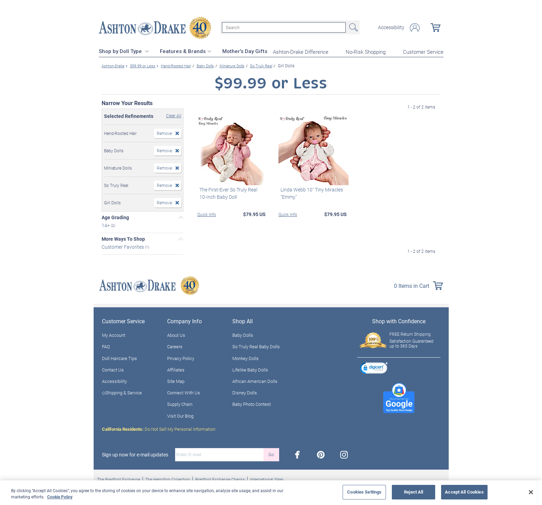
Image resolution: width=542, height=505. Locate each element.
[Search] (284, 27)
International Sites (266, 478)
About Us (176, 334)
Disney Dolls (244, 391)
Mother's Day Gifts (244, 50)
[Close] (531, 492)
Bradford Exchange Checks (220, 478)
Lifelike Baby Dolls (250, 369)
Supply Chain (179, 403)
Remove (164, 132)
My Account (113, 334)
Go (271, 453)
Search (353, 27)
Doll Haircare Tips (119, 357)
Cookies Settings (364, 492)
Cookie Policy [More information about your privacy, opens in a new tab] (59, 496)
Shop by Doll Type (124, 50)
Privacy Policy (180, 357)
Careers (174, 345)
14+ (106, 224)
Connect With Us (183, 391)
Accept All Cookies (464, 492)
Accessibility (391, 27)
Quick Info (206, 213)
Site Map (175, 380)
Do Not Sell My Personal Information (158, 428)
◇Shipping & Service (122, 391)
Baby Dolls (242, 334)
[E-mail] (219, 453)
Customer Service (423, 50)
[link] (374, 368)
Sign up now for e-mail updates (135, 453)
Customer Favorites (123, 245)
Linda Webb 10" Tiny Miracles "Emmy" (309, 192)
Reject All (413, 492)
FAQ (106, 345)
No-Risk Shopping (366, 50)
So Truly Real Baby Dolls (256, 345)
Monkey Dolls (245, 357)
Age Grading (115, 216)
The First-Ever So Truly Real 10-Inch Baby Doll (230, 192)
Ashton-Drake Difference (300, 50)
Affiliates (175, 369)
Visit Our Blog (180, 415)
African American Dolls (254, 380)
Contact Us (113, 369)
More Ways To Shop (123, 238)
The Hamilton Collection (167, 478)
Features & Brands (186, 50)
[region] (271, 492)
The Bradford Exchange (118, 478)
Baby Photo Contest (251, 403)
